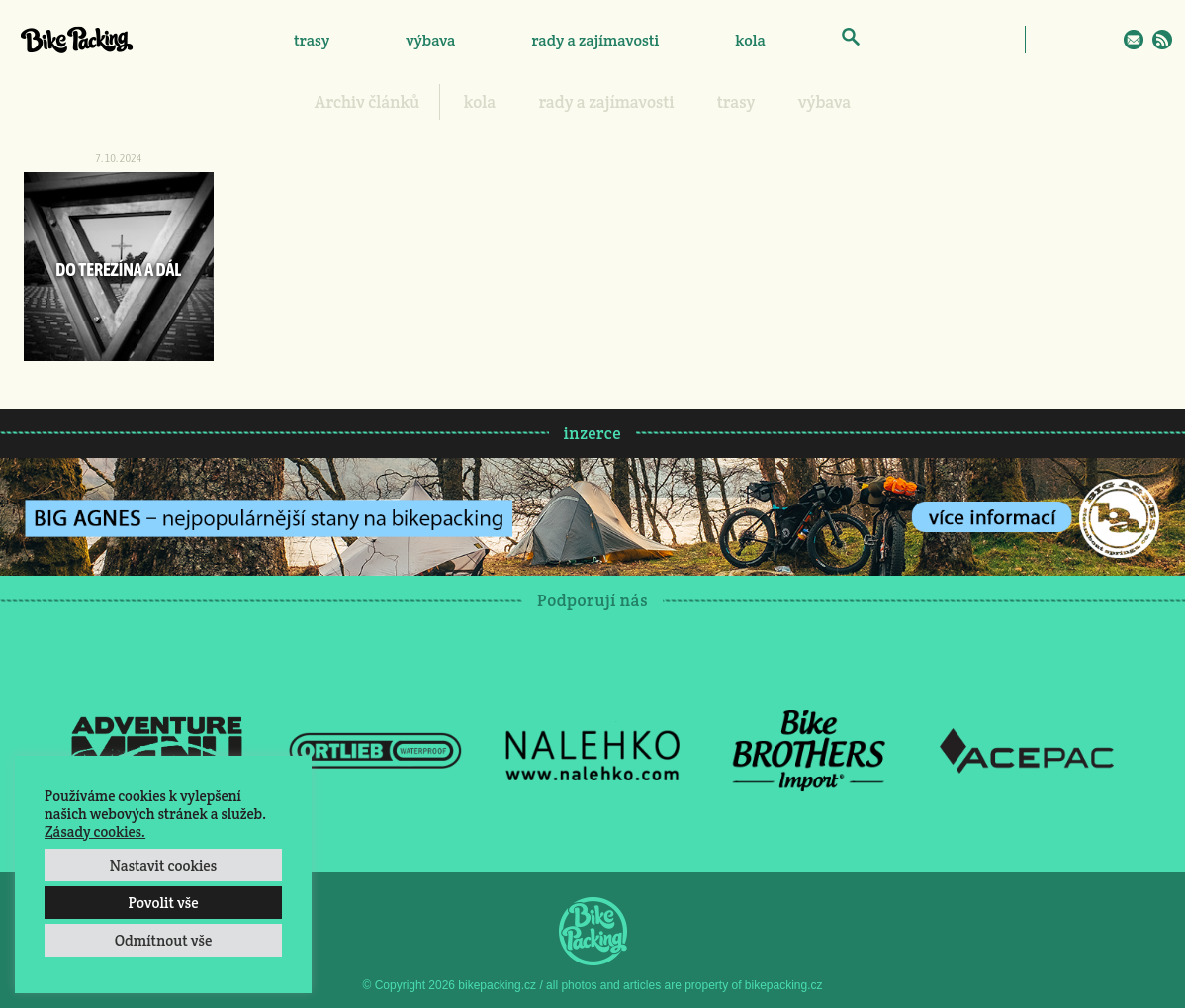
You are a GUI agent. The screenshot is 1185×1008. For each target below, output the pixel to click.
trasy (311, 40)
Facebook (1047, 39)
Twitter (1105, 39)
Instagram (1076, 39)
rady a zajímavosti (596, 40)
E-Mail (1133, 39)
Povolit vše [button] (163, 902)
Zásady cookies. (95, 831)
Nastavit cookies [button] (163, 865)
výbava (430, 40)
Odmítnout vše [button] (164, 940)
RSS (1162, 39)
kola (750, 40)
